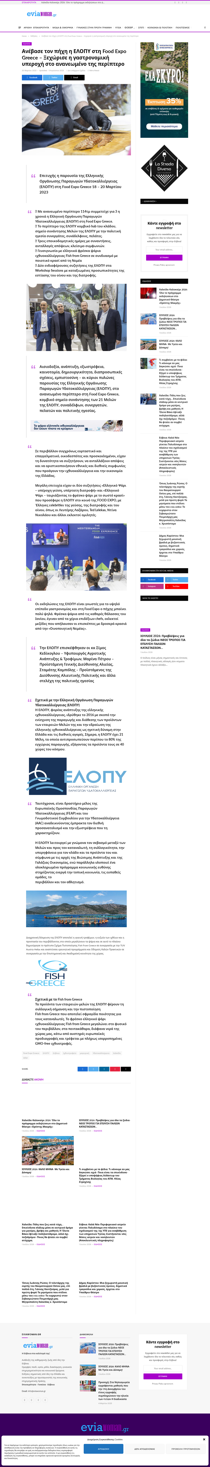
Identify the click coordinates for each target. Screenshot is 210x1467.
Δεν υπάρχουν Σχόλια (75, 70)
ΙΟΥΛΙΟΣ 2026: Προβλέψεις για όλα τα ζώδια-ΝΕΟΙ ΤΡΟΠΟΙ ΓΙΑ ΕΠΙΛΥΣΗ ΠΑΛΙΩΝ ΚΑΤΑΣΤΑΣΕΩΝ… (105, 1123)
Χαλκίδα (117, 1053)
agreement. (164, 265)
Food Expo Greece (31, 1053)
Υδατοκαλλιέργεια (101, 1053)
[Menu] (19, 27)
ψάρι (25, 1058)
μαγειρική (84, 1053)
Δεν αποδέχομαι (144, 1449)
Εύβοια (56, 1053)
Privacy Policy (159, 265)
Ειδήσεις (26, 44)
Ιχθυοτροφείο (69, 1053)
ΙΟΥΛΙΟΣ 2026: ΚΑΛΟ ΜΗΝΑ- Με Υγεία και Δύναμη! (45, 1171)
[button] (204, 1439)
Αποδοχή (103, 1449)
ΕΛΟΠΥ (46, 1053)
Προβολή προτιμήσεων (186, 1449)
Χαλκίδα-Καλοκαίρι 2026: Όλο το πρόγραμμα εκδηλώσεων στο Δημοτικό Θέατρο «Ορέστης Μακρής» (74, 2)
